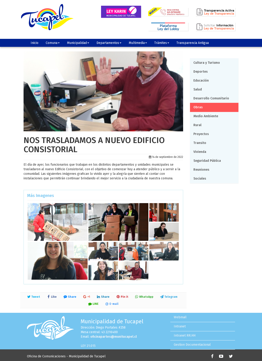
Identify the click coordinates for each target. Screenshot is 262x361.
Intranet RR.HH (184, 335)
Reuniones (201, 170)
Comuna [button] (53, 43)
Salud (197, 89)
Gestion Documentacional (192, 345)
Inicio (34, 43)
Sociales (199, 178)
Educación (201, 80)
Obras (198, 107)
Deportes (200, 72)
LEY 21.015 (88, 346)
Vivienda (199, 152)
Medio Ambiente (205, 116)
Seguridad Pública (207, 161)
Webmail (180, 317)
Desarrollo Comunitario (211, 98)
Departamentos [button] (108, 43)
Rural (197, 125)
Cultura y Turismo (206, 63)
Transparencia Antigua (192, 43)
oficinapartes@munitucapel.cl (113, 337)
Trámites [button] (161, 43)
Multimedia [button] (138, 43)
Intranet (180, 326)
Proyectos (201, 134)
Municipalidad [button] (78, 43)
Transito (199, 143)
